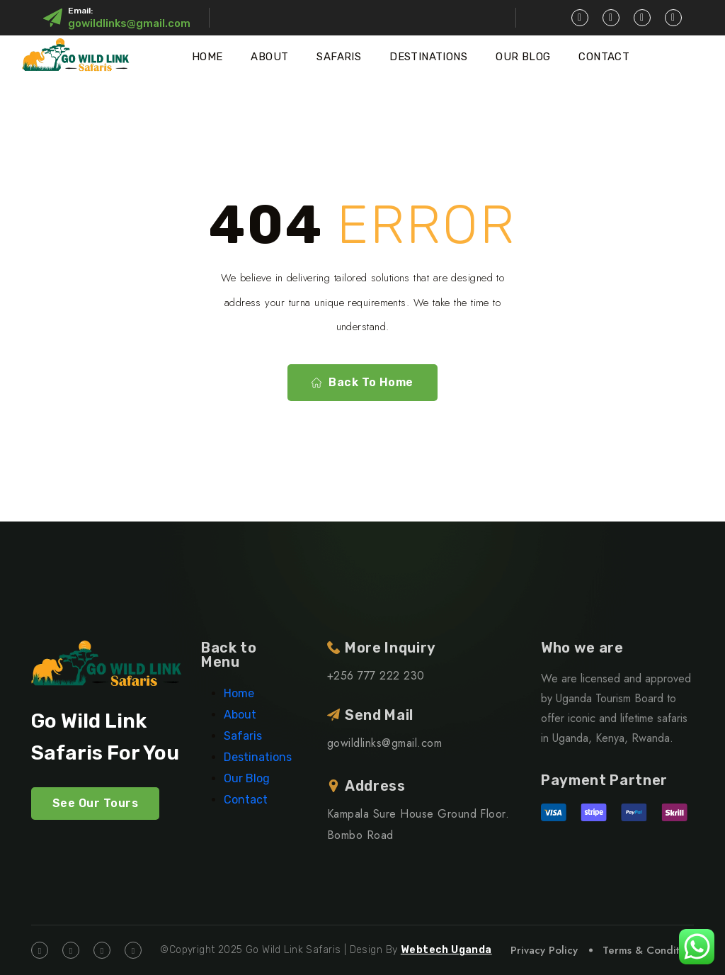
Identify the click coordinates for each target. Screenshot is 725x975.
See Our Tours (95, 803)
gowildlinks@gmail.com (129, 23)
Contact (603, 56)
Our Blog (523, 56)
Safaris (338, 56)
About (269, 56)
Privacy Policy (544, 950)
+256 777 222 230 (376, 675)
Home (207, 56)
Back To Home (362, 383)
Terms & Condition (648, 950)
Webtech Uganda (446, 950)
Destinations (428, 56)
